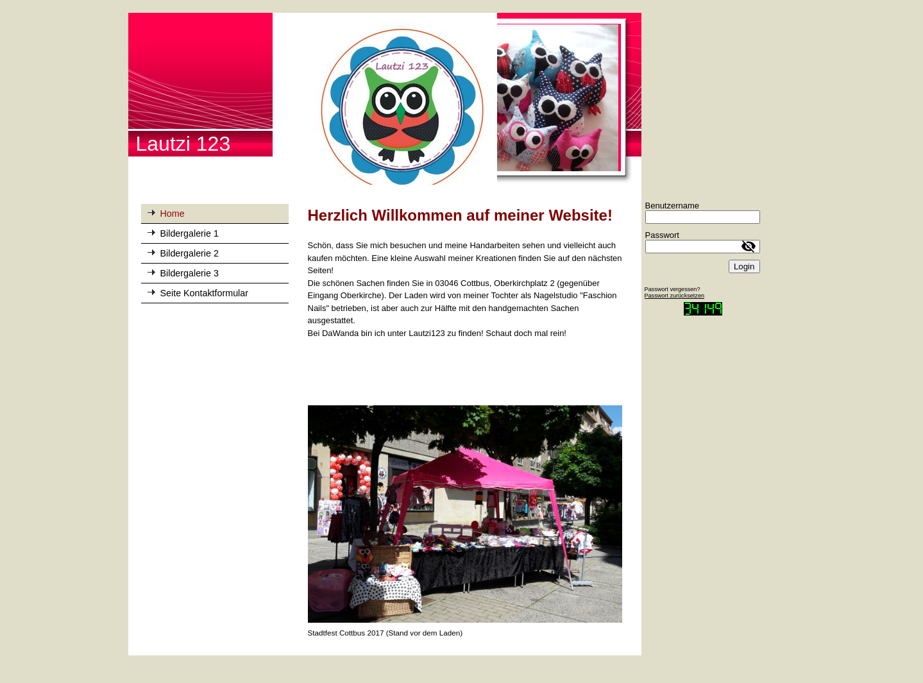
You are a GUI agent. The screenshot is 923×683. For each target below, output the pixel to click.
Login (744, 266)
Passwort (662, 235)
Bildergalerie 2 (189, 253)
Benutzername (672, 205)
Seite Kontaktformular (204, 293)
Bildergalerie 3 (189, 273)
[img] (384, 99)
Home (172, 213)
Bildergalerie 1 (189, 233)
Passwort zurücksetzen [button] (675, 295)
